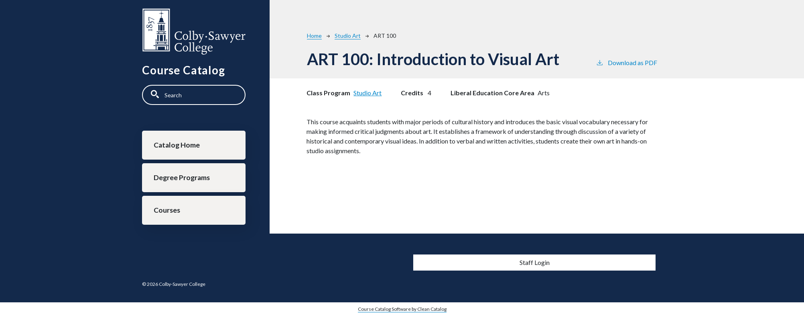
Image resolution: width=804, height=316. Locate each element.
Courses (167, 210)
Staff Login (535, 262)
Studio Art (348, 35)
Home (314, 35)
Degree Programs (182, 177)
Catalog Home (177, 145)
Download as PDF (626, 62)
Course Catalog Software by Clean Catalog (402, 309)
